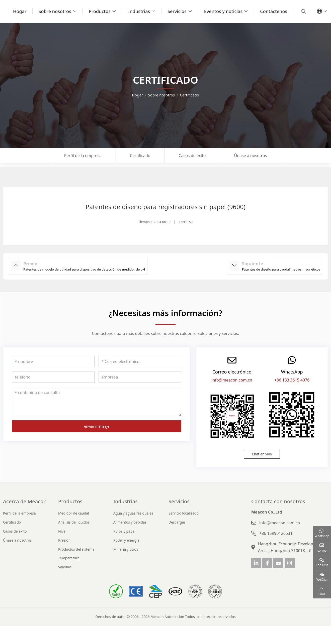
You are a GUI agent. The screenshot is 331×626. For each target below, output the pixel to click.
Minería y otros (125, 549)
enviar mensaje (96, 426)
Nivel (62, 531)
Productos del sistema (76, 549)
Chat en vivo (262, 454)
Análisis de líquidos (74, 522)
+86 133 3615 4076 (292, 380)
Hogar (20, 11)
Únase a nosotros (250, 155)
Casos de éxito (192, 155)
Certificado (140, 155)
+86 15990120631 (275, 533)
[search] (303, 11)
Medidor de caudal (73, 513)
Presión (64, 540)
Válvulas (65, 567)
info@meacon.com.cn (231, 380)
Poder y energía (126, 540)
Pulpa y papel (124, 531)
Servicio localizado (184, 513)
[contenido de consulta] (96, 401)
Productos (100, 11)
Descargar (177, 522)
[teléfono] (53, 377)
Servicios (177, 11)
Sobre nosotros (55, 11)
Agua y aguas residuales (133, 513)
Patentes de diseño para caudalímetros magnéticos (281, 269)
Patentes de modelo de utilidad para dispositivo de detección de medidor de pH (84, 269)
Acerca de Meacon (25, 501)
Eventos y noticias (223, 11)
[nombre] (53, 361)
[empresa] (140, 377)
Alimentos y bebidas (129, 522)
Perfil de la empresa (83, 155)
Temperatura (68, 558)
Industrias (139, 11)
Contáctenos (273, 11)
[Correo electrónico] (140, 361)
